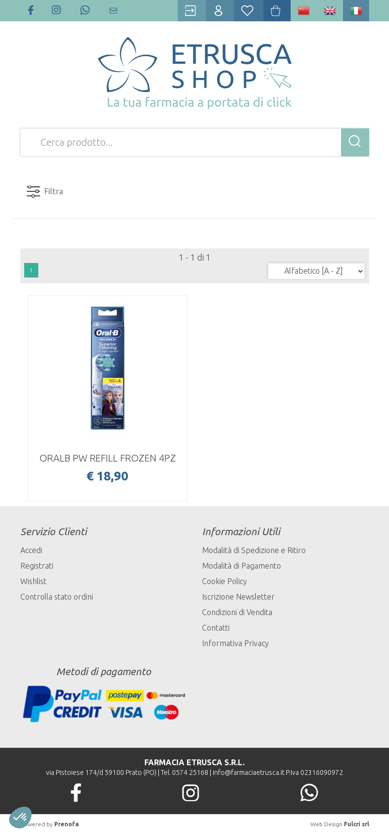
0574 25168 (190, 772)
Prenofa (66, 824)
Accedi (31, 550)
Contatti (216, 627)
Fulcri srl (356, 824)
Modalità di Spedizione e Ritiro (254, 550)
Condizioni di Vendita (237, 612)
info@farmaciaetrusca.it (248, 772)
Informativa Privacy (235, 643)
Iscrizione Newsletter (238, 596)
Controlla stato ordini (56, 596)
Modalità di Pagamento (241, 565)
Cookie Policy (224, 581)
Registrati (36, 565)
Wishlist (33, 581)
